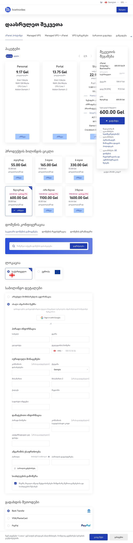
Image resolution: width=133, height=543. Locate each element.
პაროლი (16, 457)
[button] (50, 317)
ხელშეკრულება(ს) (111, 134)
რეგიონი (56, 390)
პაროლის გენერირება (24, 468)
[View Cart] (101, 2)
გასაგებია (119, 537)
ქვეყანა (55, 364)
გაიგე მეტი (98, 537)
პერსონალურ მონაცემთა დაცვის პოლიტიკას (111, 143)
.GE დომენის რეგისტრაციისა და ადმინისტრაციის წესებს (111, 156)
